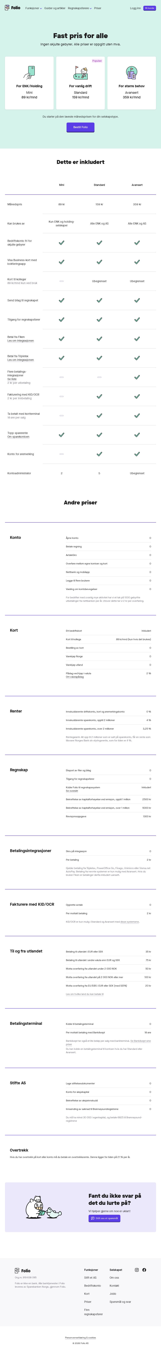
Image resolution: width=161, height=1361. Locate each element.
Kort (86, 1294)
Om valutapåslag (75, 676)
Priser (97, 8)
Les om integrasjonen (20, 341)
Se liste (11, 379)
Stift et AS (90, 1278)
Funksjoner (33, 8)
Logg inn (135, 8)
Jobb (113, 1294)
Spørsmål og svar (120, 1302)
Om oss (114, 1278)
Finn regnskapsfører (93, 1312)
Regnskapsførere (80, 8)
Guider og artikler (54, 8)
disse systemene (129, 921)
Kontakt (114, 1286)
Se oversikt (72, 790)
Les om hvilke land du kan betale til (84, 994)
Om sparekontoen (18, 437)
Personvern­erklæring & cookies (80, 1337)
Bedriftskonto (92, 1286)
